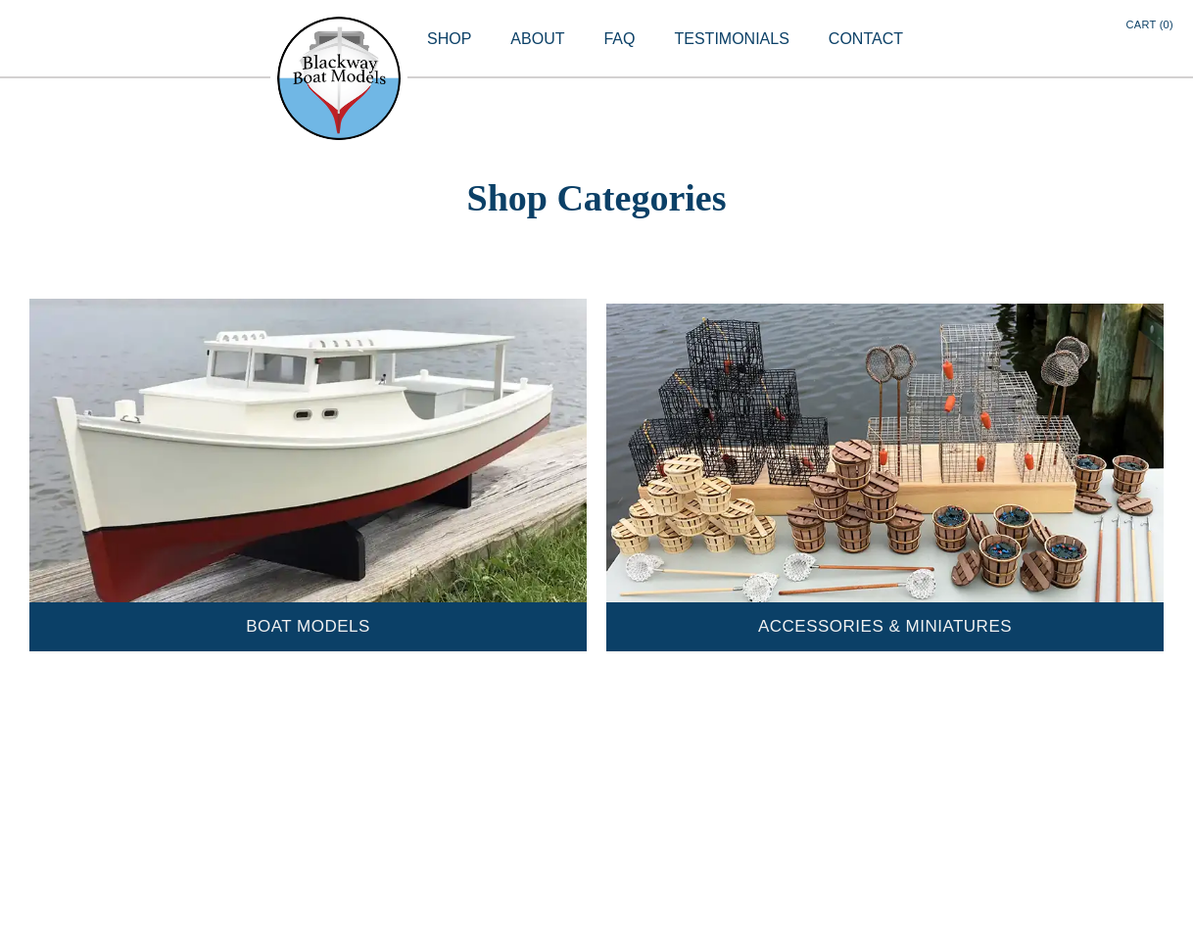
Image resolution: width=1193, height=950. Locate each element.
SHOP (449, 38)
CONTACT (866, 38)
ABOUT (537, 38)
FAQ (619, 38)
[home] (338, 78)
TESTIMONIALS (731, 38)
